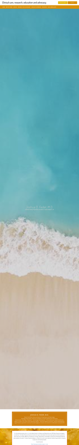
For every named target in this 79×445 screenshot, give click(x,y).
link (28, 433)
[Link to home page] (22, 2)
